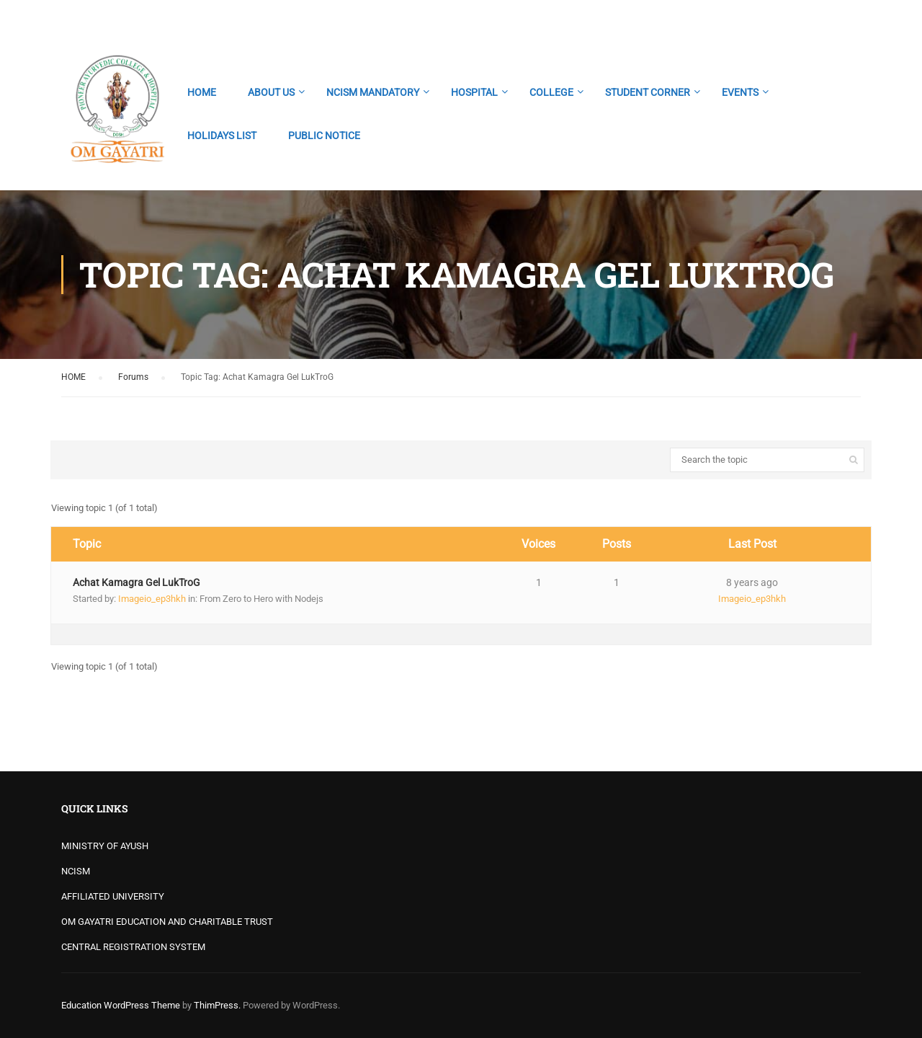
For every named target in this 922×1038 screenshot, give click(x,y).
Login (848, 18)
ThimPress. (217, 1005)
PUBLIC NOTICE (324, 135)
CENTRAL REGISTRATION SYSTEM (133, 946)
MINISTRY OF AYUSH (104, 845)
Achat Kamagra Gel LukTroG (136, 582)
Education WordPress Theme (120, 1005)
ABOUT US (271, 92)
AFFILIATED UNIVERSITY (112, 896)
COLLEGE (551, 92)
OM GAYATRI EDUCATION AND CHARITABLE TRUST (167, 921)
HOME (201, 92)
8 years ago (752, 582)
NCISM (75, 871)
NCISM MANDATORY (372, 92)
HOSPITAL (474, 92)
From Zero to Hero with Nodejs (261, 598)
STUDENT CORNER (647, 92)
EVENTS (740, 92)
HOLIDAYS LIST (221, 135)
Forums (133, 377)
